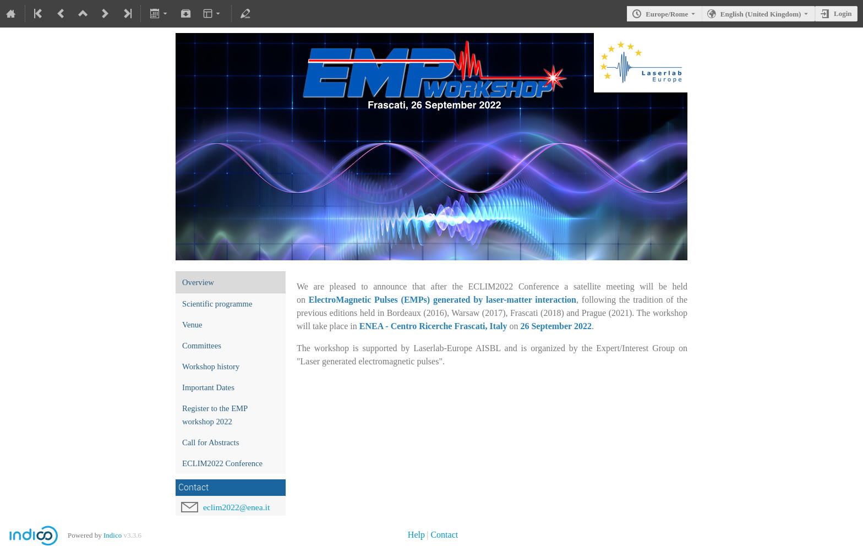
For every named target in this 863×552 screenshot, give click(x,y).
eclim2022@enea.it (236, 507)
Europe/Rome (667, 14)
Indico (112, 535)
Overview (198, 282)
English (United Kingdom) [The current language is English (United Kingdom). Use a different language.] (760, 14)
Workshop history (210, 366)
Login (843, 13)
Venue (192, 324)
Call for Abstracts (210, 442)
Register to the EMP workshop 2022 (215, 415)
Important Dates (208, 387)
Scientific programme (217, 303)
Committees (201, 345)
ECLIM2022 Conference (222, 463)
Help (416, 534)
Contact (444, 534)
